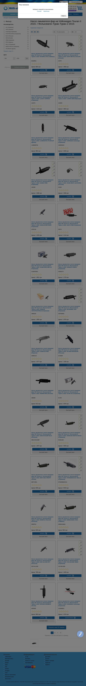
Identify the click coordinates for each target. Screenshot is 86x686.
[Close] (66, 4)
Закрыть (63, 15)
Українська (46, 11)
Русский (39, 11)
